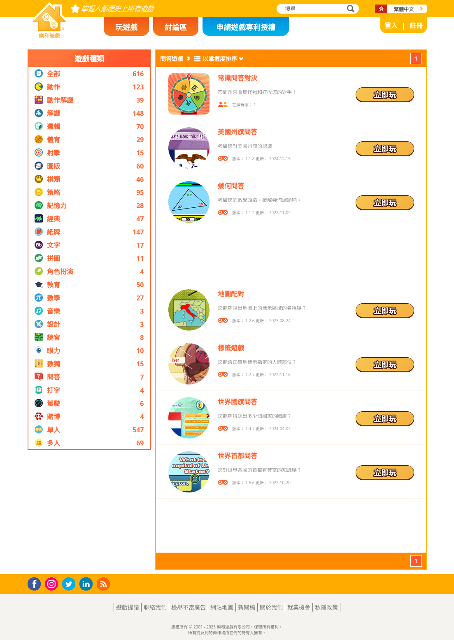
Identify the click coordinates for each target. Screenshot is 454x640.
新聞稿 (246, 607)
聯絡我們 (155, 607)
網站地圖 (221, 607)
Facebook (36, 582)
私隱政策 (326, 607)
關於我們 (271, 607)
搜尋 (349, 9)
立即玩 (385, 95)
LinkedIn (87, 584)
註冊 (416, 25)
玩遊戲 (126, 27)
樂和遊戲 (43, 35)
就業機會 (298, 607)
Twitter (70, 584)
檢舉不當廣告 (188, 607)
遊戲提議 (127, 607)
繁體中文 (404, 9)
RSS (104, 583)
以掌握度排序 (220, 59)
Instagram (52, 583)
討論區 (176, 27)
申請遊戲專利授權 (245, 27)
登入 (391, 25)
